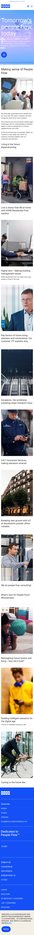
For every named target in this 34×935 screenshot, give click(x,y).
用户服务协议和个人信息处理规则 (12, 898)
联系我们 (4, 808)
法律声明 (4, 890)
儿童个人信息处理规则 (8, 903)
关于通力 (4, 880)
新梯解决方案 (6, 862)
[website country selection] (28, 6)
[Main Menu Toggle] (31, 6)
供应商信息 (4, 817)
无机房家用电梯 (6, 867)
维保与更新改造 (6, 871)
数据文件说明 (5, 894)
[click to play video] (4, 55)
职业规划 (4, 813)
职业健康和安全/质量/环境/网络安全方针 (14, 821)
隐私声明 (9, 923)
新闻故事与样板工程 (8, 875)
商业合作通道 (5, 907)
